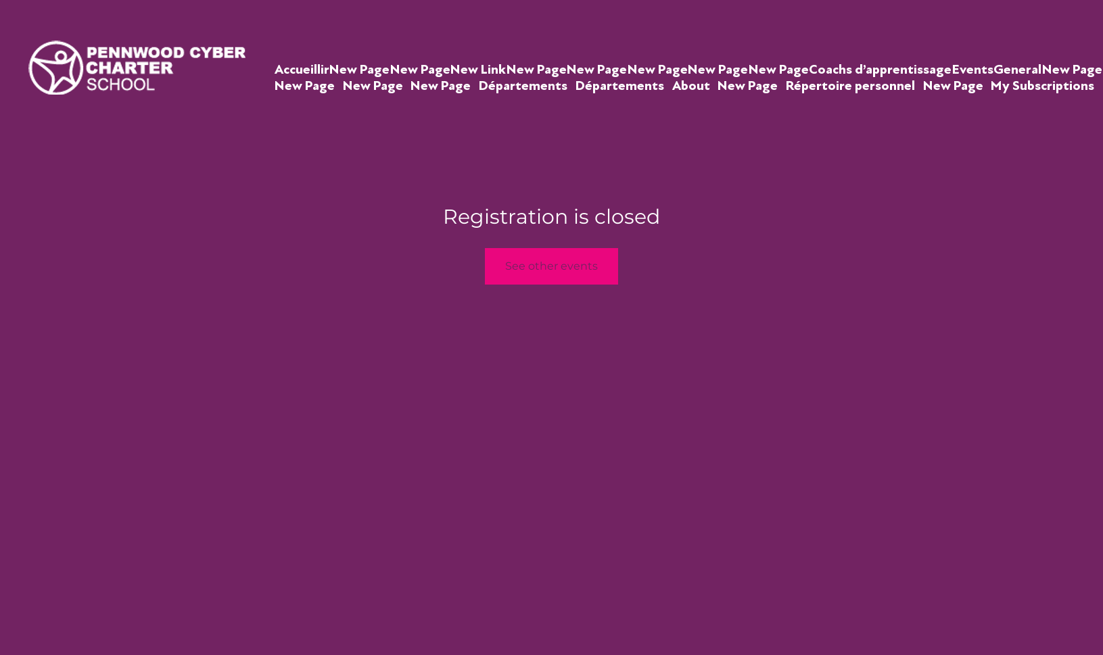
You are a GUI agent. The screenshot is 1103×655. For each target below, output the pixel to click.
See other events (551, 266)
